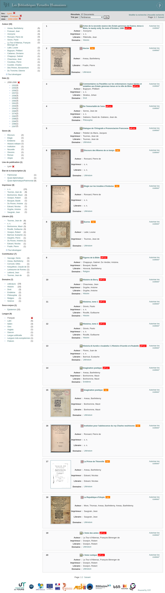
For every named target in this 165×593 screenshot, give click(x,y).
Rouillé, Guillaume (14, 229)
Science (10, 301)
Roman (10, 155)
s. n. (9, 189)
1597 (14, 126)
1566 (14, 111)
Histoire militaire (14, 144)
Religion (10, 298)
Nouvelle (11, 149)
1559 (14, 98)
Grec (9, 327)
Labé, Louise (12, 48)
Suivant (161, 17)
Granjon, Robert (14, 198)
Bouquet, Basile (13, 201)
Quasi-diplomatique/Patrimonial (20, 181)
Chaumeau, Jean (14, 59)
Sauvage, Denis (14, 258)
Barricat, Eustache (15, 235)
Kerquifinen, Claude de (16, 267)
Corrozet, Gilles (13, 264)
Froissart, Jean (13, 31)
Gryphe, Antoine (14, 209)
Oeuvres (10, 152)
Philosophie (12, 295)
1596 (14, 124)
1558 (14, 96)
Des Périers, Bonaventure (18, 68)
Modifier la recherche (137, 15)
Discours (11, 135)
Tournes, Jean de (14, 192)
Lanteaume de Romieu (16, 270)
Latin (9, 321)
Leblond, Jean (13, 272)
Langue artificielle (14, 335)
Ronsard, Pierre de (15, 37)
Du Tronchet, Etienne (16, 71)
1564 (14, 108)
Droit (9, 289)
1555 (14, 88)
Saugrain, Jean (13, 212)
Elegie (9, 138)
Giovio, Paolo (12, 40)
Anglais (10, 330)
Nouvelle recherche (156, 15)
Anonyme (11, 34)
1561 (14, 103)
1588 (14, 119)
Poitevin (10, 341)
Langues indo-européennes (18, 338)
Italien (9, 324)
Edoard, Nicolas (14, 206)
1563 (14, 106)
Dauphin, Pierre (13, 238)
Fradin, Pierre (13, 246)
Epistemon (11, 309)
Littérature (11, 284)
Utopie (10, 158)
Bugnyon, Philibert (14, 51)
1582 (14, 116)
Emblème (11, 292)
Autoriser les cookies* (154, 27)
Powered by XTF (144, 590)
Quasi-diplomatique (15, 178)
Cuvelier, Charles (14, 65)
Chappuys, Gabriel (15, 56)
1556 (14, 91)
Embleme (11, 141)
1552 (14, 85)
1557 (14, 93)
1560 (14, 101)
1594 (14, 121)
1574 (14, 114)
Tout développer (13, 74)
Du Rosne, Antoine (15, 203)
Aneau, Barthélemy (15, 28)
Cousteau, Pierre (14, 62)
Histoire (10, 287)
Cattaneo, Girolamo (15, 53)
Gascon (10, 332)
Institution (11, 146)
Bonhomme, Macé (14, 195)
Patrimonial (12, 175)
